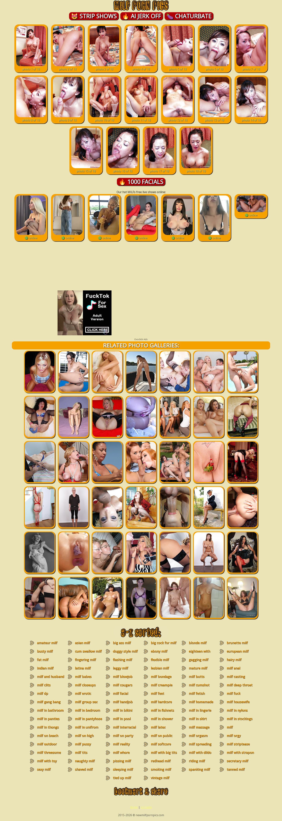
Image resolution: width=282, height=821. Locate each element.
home (134, 807)
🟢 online (31, 236)
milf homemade (201, 702)
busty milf (45, 651)
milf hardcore (161, 702)
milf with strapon (240, 752)
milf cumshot (199, 685)
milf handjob (123, 702)
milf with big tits (164, 752)
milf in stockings (239, 719)
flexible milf (160, 659)
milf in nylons (237, 710)
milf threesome (49, 752)
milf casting (236, 676)
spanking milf (199, 769)
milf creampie (161, 685)
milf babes (83, 676)
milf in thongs (48, 727)
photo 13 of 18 (214, 118)
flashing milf (122, 659)
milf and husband (50, 676)
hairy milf (234, 659)
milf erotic (83, 693)
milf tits (81, 752)
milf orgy (234, 735)
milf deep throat (239, 685)
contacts (146, 807)
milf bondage (161, 676)
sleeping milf (123, 769)
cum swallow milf (88, 651)
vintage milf (160, 778)
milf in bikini (122, 710)
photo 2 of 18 (68, 67)
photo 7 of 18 (251, 67)
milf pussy (83, 744)
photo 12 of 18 (178, 118)
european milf (238, 651)
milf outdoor (47, 744)
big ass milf (122, 643)
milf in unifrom (86, 727)
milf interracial (124, 727)
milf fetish (197, 693)
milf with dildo (200, 752)
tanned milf (236, 769)
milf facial (120, 693)
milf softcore (161, 744)
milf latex (158, 727)
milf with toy (47, 761)
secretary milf (237, 761)
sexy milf (44, 769)
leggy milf (120, 668)
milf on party (123, 735)
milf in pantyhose (88, 719)
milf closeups (85, 685)
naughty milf (85, 761)
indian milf (45, 668)
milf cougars (122, 685)
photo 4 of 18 (141, 67)
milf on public (161, 735)
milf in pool (122, 719)
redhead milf (160, 761)
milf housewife (238, 702)
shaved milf (84, 769)
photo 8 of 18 (31, 118)
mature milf (198, 668)
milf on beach (47, 735)
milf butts (196, 676)
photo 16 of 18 (123, 169)
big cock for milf (163, 643)
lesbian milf (160, 668)
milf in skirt (198, 719)
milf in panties (48, 719)
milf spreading (200, 744)
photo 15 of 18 (86, 169)
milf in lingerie (200, 710)
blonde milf (197, 643)
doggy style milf (125, 651)
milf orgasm (198, 735)
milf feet (157, 693)
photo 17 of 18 (159, 169)
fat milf (42, 659)
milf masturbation (235, 729)
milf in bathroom (50, 710)
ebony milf (159, 651)
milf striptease (238, 744)
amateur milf (47, 643)
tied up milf (122, 778)
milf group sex (86, 702)
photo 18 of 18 (196, 169)
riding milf (197, 761)
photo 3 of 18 (104, 67)
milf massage (199, 727)
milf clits (43, 685)
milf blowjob (122, 676)
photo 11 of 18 (141, 118)
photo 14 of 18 (251, 118)
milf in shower (162, 719)
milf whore (121, 752)
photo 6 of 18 (214, 67)
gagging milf (198, 659)
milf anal (233, 668)
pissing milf (122, 761)
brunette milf (237, 643)
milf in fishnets (162, 710)
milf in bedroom (87, 710)
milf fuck (233, 693)
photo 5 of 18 (178, 67)
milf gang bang (48, 702)
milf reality (121, 744)
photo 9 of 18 (68, 118)
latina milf (83, 668)
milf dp (42, 693)
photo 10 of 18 (104, 118)
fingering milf (85, 659)
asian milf (82, 643)
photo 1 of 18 (31, 67)
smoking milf (161, 769)
